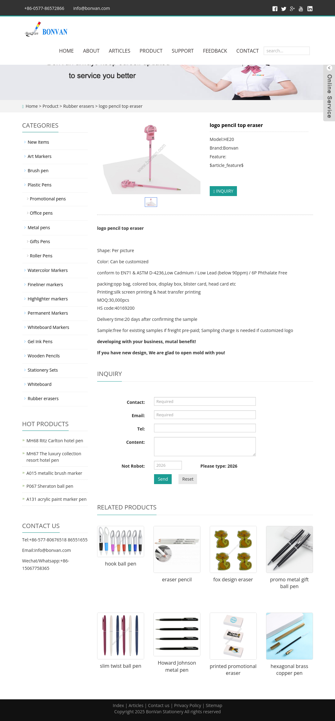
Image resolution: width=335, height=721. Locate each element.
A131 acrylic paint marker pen (57, 499)
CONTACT (247, 50)
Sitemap (214, 705)
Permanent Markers (48, 313)
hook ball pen (120, 563)
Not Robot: (133, 466)
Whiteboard (40, 384)
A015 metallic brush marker (54, 473)
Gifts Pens (40, 241)
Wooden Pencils (44, 356)
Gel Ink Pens (40, 341)
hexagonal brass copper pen (289, 670)
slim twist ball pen (120, 665)
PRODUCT (151, 50)
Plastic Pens (40, 185)
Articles (136, 705)
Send (163, 479)
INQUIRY (223, 191)
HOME (66, 50)
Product (50, 106)
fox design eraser (233, 579)
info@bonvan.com (91, 8)
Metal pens (39, 227)
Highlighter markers (48, 299)
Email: (138, 415)
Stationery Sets (43, 370)
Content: (135, 442)
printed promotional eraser (233, 670)
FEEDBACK (215, 50)
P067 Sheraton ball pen (50, 486)
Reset (187, 479)
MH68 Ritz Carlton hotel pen (55, 441)
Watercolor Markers (48, 270)
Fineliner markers (45, 284)
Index (118, 705)
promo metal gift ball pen (289, 583)
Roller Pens (41, 256)
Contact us (159, 705)
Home (32, 106)
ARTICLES (119, 50)
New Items (38, 142)
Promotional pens (48, 199)
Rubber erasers (78, 106)
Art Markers (40, 156)
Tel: (141, 429)
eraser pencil (177, 579)
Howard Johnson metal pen (177, 666)
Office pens (41, 213)
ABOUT (91, 50)
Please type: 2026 (218, 466)
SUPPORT (183, 50)
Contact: (136, 402)
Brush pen (38, 170)
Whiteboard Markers (48, 327)
